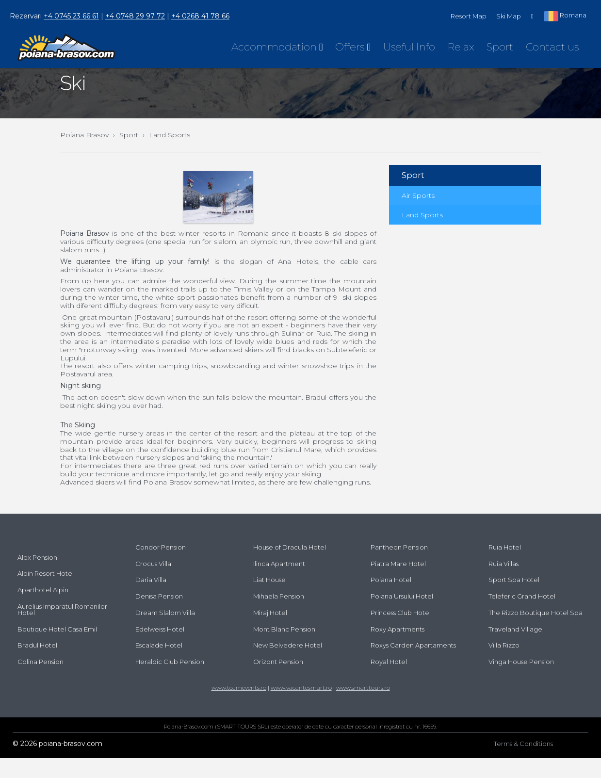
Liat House (269, 599)
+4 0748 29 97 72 (135, 16)
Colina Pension (40, 681)
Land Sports (422, 234)
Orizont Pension (278, 681)
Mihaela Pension (278, 616)
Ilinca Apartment (279, 583)
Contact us (552, 47)
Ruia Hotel (504, 567)
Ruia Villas (503, 583)
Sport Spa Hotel (513, 599)
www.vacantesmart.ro (301, 707)
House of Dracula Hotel (289, 567)
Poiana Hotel (391, 599)
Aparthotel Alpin (42, 610)
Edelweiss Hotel (159, 649)
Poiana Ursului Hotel (402, 616)
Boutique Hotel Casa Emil (57, 649)
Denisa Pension (159, 616)
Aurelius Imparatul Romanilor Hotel (62, 629)
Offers (353, 47)
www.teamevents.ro (238, 707)
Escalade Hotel (158, 665)
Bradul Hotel (37, 665)
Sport (500, 47)
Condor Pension (160, 567)
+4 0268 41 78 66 (200, 16)
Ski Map (508, 16)
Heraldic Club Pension (169, 681)
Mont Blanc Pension (284, 649)
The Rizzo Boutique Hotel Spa (535, 632)
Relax (461, 47)
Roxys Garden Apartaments (413, 665)
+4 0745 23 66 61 (71, 16)
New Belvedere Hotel (287, 665)
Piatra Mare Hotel (398, 583)
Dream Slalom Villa (165, 632)
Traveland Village (515, 649)
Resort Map (469, 16)
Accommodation (277, 47)
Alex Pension (37, 577)
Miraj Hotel (270, 632)
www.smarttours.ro (363, 707)
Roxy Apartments (397, 649)
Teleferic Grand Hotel (521, 616)
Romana (565, 16)
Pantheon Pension (399, 567)
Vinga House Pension (521, 681)
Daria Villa (150, 599)
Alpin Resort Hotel (45, 593)
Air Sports (418, 215)
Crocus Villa (153, 583)
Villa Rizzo (504, 665)
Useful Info (409, 47)
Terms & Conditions (523, 763)
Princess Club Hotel (401, 632)
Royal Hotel (389, 681)
